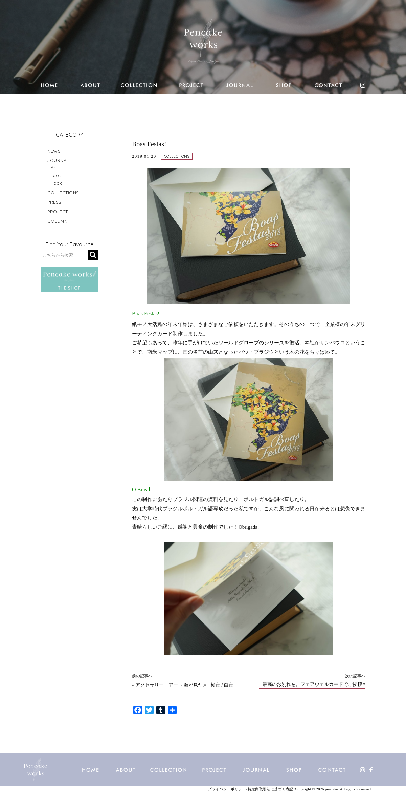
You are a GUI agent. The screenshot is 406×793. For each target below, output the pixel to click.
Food (57, 183)
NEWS (54, 151)
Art (54, 167)
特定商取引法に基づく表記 (270, 789)
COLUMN (57, 221)
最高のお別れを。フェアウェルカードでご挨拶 (312, 684)
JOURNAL (58, 160)
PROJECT (57, 211)
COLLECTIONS (176, 156)
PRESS (54, 202)
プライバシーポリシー (227, 789)
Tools (57, 175)
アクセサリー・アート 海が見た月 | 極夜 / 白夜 (184, 685)
